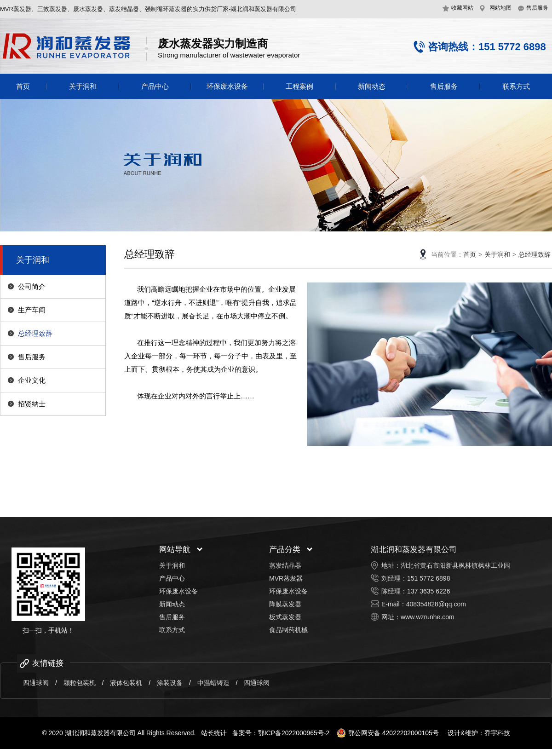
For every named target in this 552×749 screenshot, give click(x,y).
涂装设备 (170, 682)
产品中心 (155, 86)
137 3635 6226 (428, 591)
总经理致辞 (35, 333)
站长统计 (214, 733)
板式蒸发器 (285, 617)
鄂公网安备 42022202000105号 (388, 732)
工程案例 (299, 86)
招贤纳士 (32, 404)
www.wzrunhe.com (427, 617)
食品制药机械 (288, 630)
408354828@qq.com (436, 604)
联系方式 (516, 86)
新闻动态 (371, 86)
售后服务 (444, 86)
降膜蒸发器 (285, 604)
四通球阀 (36, 682)
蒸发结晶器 (285, 565)
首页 (23, 86)
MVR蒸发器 (286, 578)
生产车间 (32, 310)
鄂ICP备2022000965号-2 (294, 733)
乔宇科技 (497, 733)
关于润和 (83, 86)
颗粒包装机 (79, 682)
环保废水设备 (227, 86)
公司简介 (32, 286)
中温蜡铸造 (213, 682)
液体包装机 (126, 682)
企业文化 (32, 380)
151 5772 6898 (428, 578)
